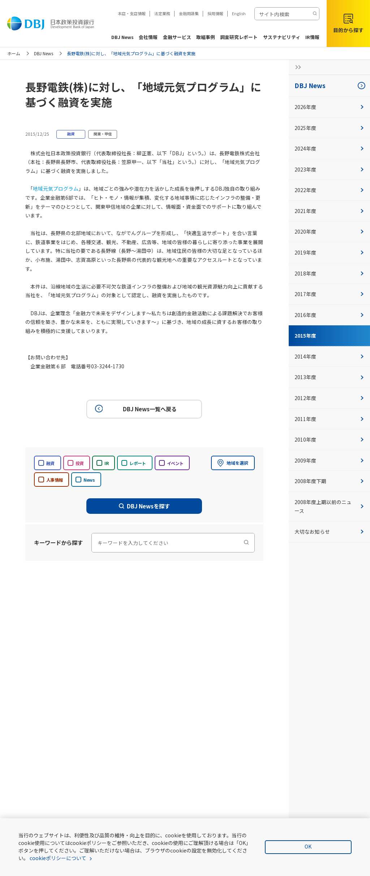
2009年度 (329, 460)
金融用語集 (189, 13)
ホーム (13, 53)
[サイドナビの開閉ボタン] (296, 67)
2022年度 (329, 190)
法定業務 (162, 13)
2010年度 (329, 439)
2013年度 (329, 377)
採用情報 (215, 13)
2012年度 (329, 398)
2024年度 (329, 148)
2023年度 (329, 169)
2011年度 (329, 418)
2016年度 (329, 314)
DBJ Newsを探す (144, 506)
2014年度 (329, 356)
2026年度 (329, 106)
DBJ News (43, 53)
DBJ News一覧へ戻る (135, 409)
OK (308, 846)
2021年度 (329, 210)
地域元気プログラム (55, 188)
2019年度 (329, 252)
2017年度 (329, 294)
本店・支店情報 (132, 13)
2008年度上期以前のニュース (329, 506)
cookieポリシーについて (58, 858)
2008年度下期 (329, 481)
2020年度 (329, 231)
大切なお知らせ (329, 531)
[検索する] (315, 13)
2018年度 (329, 273)
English (239, 13)
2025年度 (329, 127)
